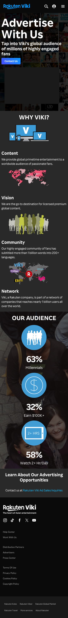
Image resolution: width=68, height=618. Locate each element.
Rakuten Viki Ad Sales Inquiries (43, 490)
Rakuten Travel (11, 610)
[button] (63, 6)
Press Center (9, 558)
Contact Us (11, 61)
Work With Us (10, 537)
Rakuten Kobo (10, 604)
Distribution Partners (13, 547)
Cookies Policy (10, 578)
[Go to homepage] (16, 6)
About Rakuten (42, 610)
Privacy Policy (9, 573)
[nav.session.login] (54, 6)
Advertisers (8, 552)
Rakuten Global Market (45, 604)
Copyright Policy (11, 583)
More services (26, 610)
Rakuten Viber (26, 604)
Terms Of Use (9, 567)
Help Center (9, 532)
